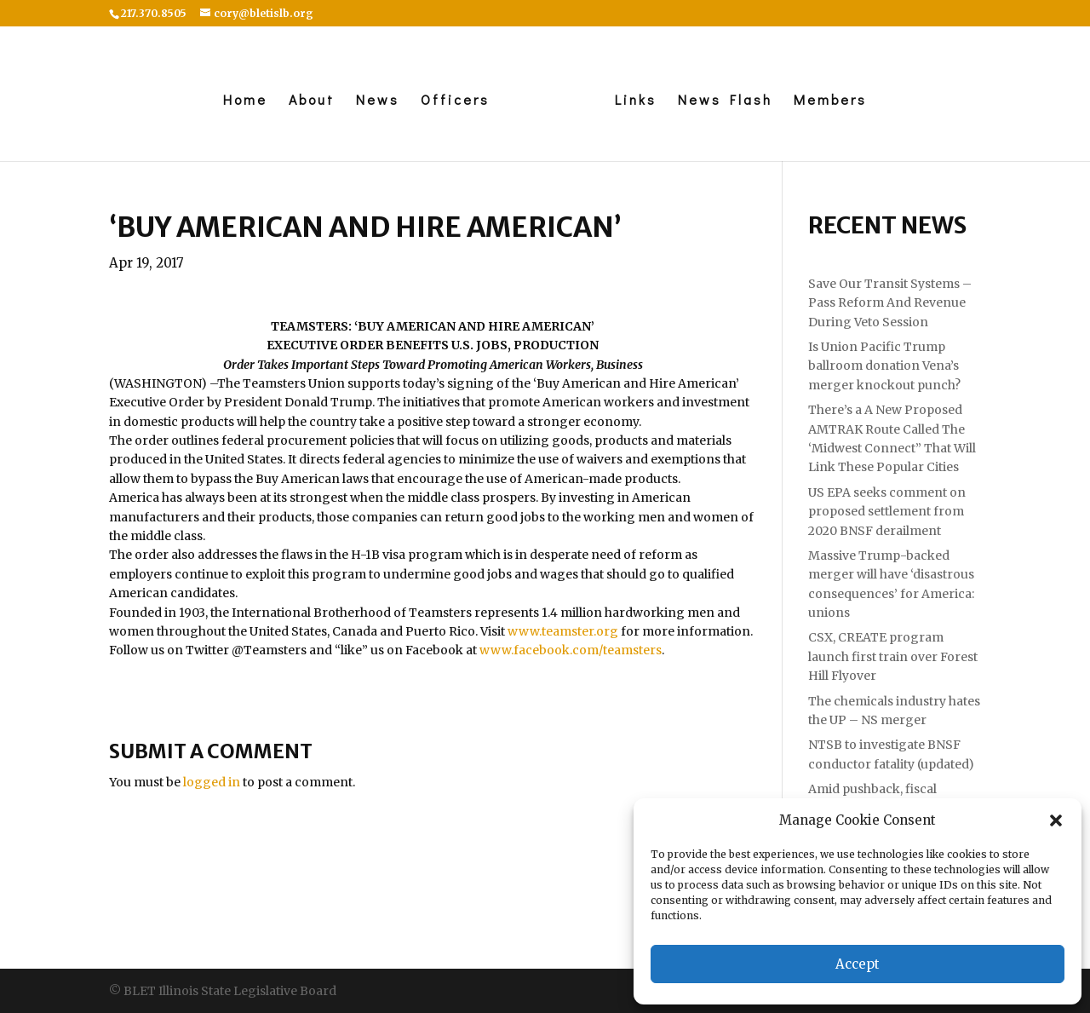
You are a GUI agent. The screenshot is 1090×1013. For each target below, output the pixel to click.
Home (245, 101)
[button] (1055, 820)
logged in (211, 782)
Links (636, 101)
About (312, 101)
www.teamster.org (563, 631)
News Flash (725, 101)
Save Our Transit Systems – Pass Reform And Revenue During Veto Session (890, 303)
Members (830, 101)
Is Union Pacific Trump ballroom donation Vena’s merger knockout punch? (884, 366)
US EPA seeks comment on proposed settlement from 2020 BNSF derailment (887, 511)
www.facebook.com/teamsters (570, 650)
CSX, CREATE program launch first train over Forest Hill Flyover (893, 656)
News (377, 101)
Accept (857, 964)
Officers (455, 101)
